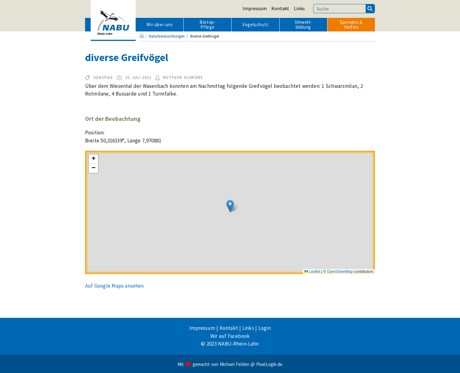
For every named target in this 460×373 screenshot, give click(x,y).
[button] (230, 206)
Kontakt (280, 8)
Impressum (255, 8)
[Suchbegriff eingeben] (339, 8)
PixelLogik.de (269, 364)
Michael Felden (234, 364)
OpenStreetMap (340, 271)
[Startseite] (142, 36)
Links (299, 8)
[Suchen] (370, 8)
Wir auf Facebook (230, 336)
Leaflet (312, 271)
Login (264, 328)
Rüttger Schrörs (183, 77)
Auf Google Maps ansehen (114, 285)
